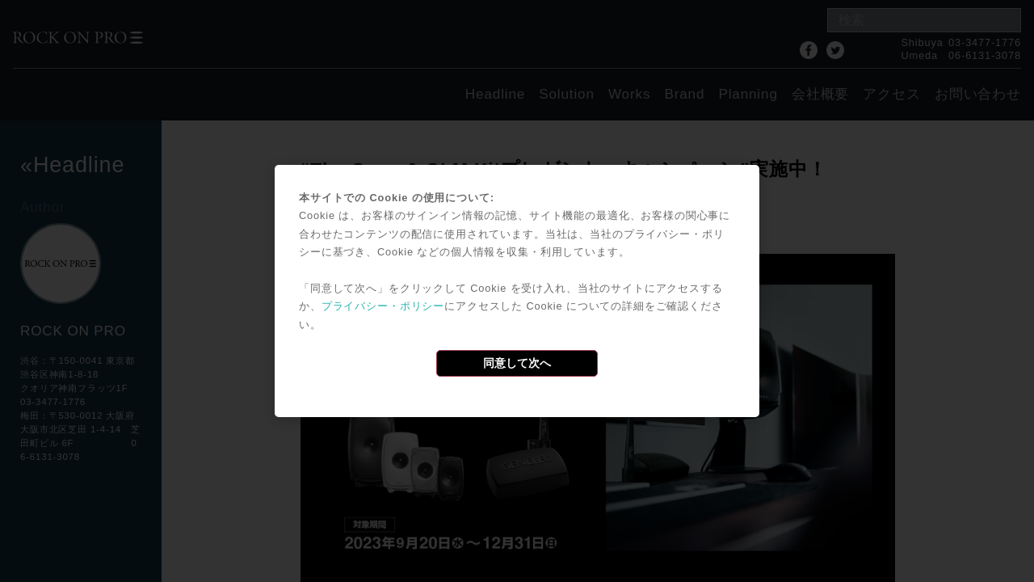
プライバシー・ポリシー (383, 306)
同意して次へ (517, 362)
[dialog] (517, 291)
